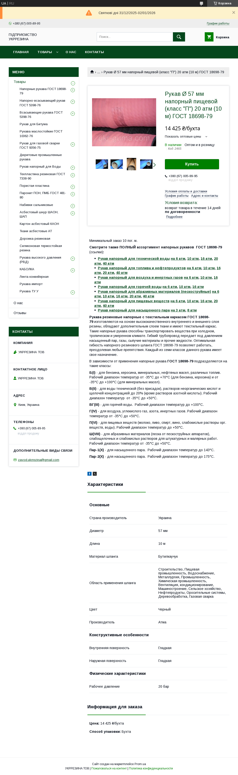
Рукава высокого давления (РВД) (40, 260)
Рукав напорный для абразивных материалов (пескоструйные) (154, 292)
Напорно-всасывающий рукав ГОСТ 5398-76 (42, 103)
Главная (21, 52)
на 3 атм (178, 310)
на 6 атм (178, 259)
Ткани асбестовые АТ (36, 231)
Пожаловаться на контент (109, 768)
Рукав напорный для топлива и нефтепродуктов (142, 268)
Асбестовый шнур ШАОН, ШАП (39, 214)
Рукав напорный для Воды (40, 166)
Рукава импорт (31, 284)
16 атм (206, 259)
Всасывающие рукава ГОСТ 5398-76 (41, 115)
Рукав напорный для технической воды (134, 259)
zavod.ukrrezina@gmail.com (38, 460)
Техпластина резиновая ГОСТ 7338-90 (42, 176)
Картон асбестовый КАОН (39, 224)
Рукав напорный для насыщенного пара (134, 310)
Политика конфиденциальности (151, 768)
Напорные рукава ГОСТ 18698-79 (43, 91)
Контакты (94, 52)
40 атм (108, 263)
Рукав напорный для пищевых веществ (134, 301)
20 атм (108, 273)
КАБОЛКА (27, 269)
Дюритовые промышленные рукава (41, 157)
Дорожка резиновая (35, 238)
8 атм (192, 310)
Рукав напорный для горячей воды (130, 287)
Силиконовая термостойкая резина (41, 248)
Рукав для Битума (34, 124)
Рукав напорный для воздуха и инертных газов (140, 277)
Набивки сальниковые (36, 205)
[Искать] (179, 36)
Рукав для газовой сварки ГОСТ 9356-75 (40, 145)
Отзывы (20, 313)
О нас (71, 52)
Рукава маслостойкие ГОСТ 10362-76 (41, 134)
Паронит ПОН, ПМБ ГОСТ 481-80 (43, 195)
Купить (192, 164)
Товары (44, 52)
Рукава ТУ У (29, 291)
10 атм (193, 259)
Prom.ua (140, 764)
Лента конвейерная (34, 276)
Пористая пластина (34, 186)
